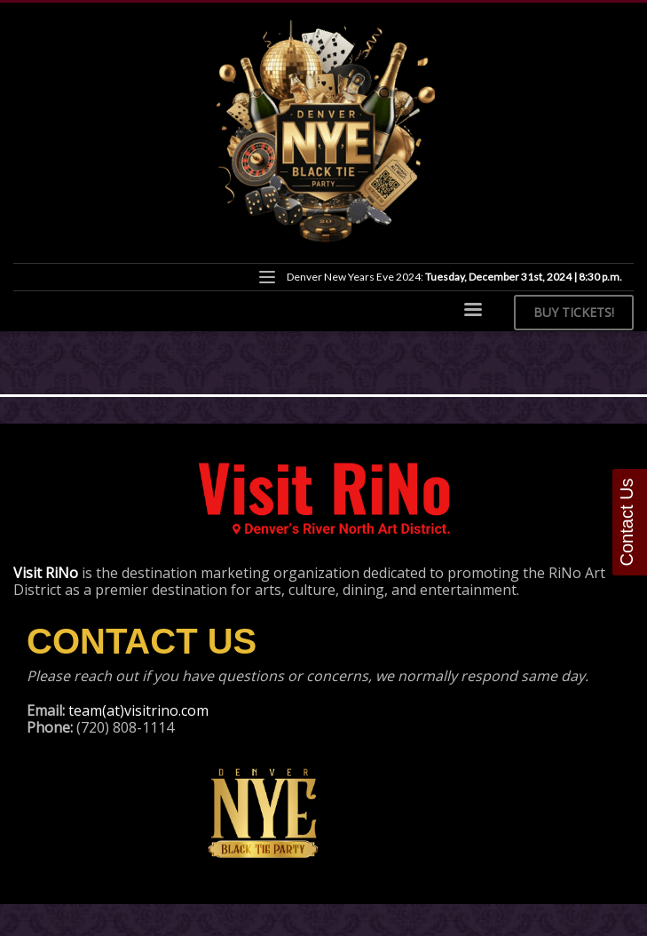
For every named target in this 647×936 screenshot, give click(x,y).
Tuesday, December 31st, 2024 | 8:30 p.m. (523, 276)
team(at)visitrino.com (138, 710)
